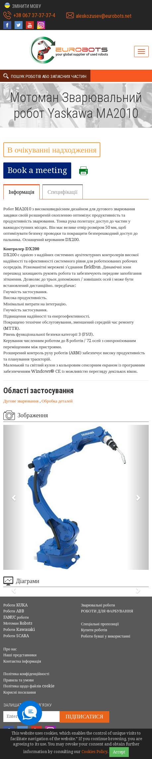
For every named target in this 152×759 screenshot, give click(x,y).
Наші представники (19, 655)
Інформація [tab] (21, 192)
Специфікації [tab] (62, 192)
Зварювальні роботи (98, 605)
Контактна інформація (22, 661)
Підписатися (84, 716)
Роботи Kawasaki (19, 629)
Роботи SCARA (16, 636)
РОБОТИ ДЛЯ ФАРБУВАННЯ (107, 611)
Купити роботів (94, 630)
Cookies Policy (94, 751)
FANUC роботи (16, 617)
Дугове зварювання (21, 400)
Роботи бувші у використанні (105, 636)
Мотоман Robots (17, 623)
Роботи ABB (13, 611)
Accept (119, 752)
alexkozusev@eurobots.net (103, 16)
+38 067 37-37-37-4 (34, 15)
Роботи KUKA (15, 605)
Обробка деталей (57, 400)
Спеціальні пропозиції (100, 624)
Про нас (10, 649)
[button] (22, 6)
